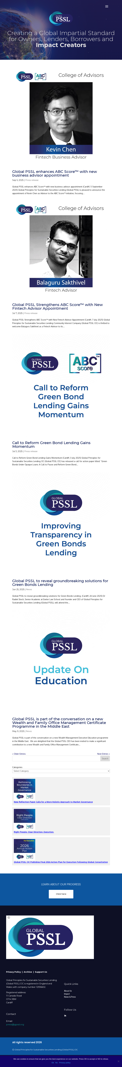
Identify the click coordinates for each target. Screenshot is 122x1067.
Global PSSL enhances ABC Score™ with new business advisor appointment (54, 173)
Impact (67, 994)
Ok (53, 1063)
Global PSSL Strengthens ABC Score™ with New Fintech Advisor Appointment (57, 306)
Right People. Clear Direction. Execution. (34, 832)
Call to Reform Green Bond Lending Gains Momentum (51, 445)
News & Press (70, 997)
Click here (61, 894)
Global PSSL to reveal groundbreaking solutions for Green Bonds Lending (60, 583)
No (56, 1063)
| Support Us (40, 972)
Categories (17, 767)
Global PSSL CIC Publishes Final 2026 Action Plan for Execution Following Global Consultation (61, 862)
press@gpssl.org (15, 1024)
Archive (28, 972)
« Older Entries (19, 754)
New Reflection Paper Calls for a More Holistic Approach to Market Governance (53, 802)
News (29, 589)
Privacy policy (64, 1063)
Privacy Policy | (15, 972)
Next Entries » (103, 754)
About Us (68, 991)
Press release (32, 180)
